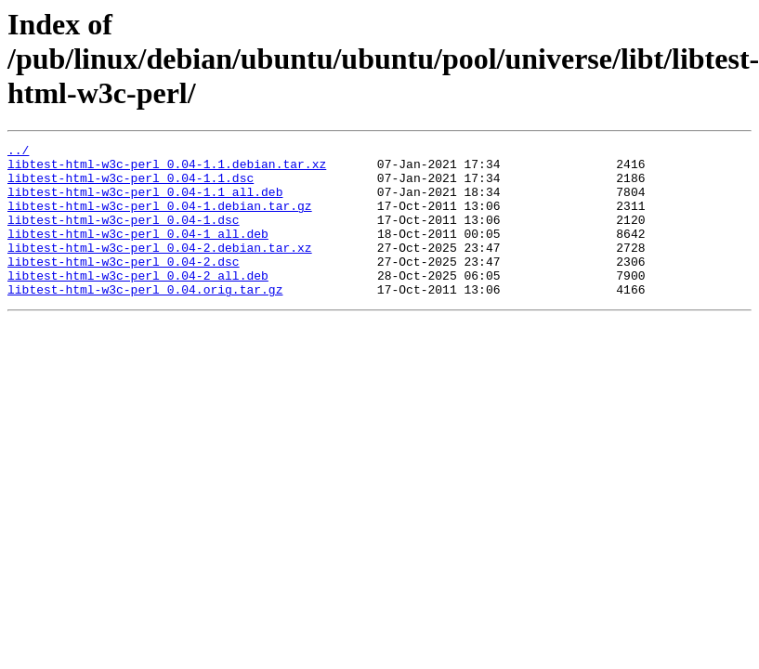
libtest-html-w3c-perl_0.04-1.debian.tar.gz (159, 219)
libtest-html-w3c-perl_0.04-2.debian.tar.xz (159, 269)
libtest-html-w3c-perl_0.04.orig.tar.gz (144, 319)
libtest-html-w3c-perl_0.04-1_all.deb (137, 252)
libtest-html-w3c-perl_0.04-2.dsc (123, 286)
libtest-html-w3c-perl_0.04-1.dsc (123, 236)
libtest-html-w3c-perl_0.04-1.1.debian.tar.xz (166, 169)
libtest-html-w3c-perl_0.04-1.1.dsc (130, 185)
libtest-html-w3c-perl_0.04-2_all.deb (137, 303)
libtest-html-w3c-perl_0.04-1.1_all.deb (144, 202)
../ (18, 152)
